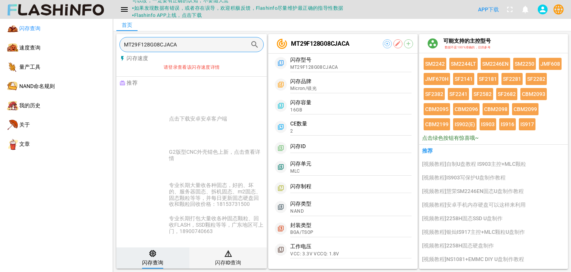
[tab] (152, 258)
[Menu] (124, 9)
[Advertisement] (210, 99)
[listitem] (56, 28)
